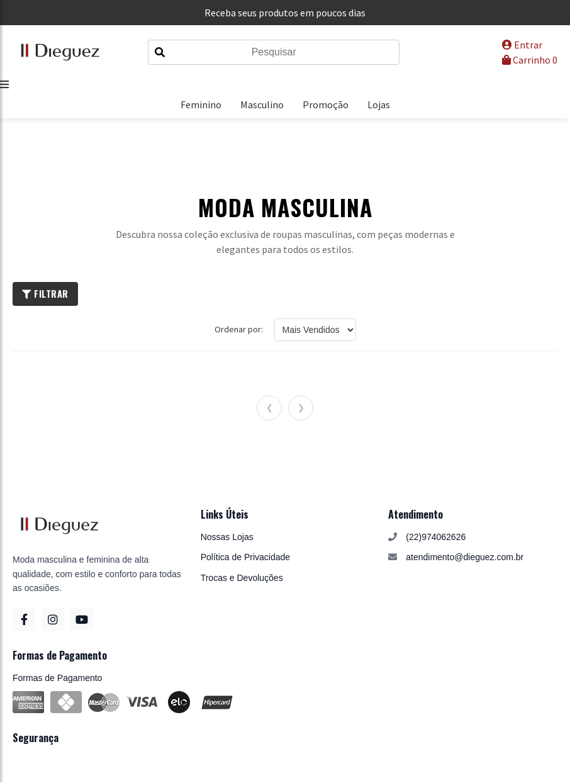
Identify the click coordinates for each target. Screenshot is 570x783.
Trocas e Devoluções (242, 578)
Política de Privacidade (245, 557)
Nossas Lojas (227, 537)
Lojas (378, 104)
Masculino (262, 104)
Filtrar (45, 293)
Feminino (201, 104)
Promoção (326, 104)
